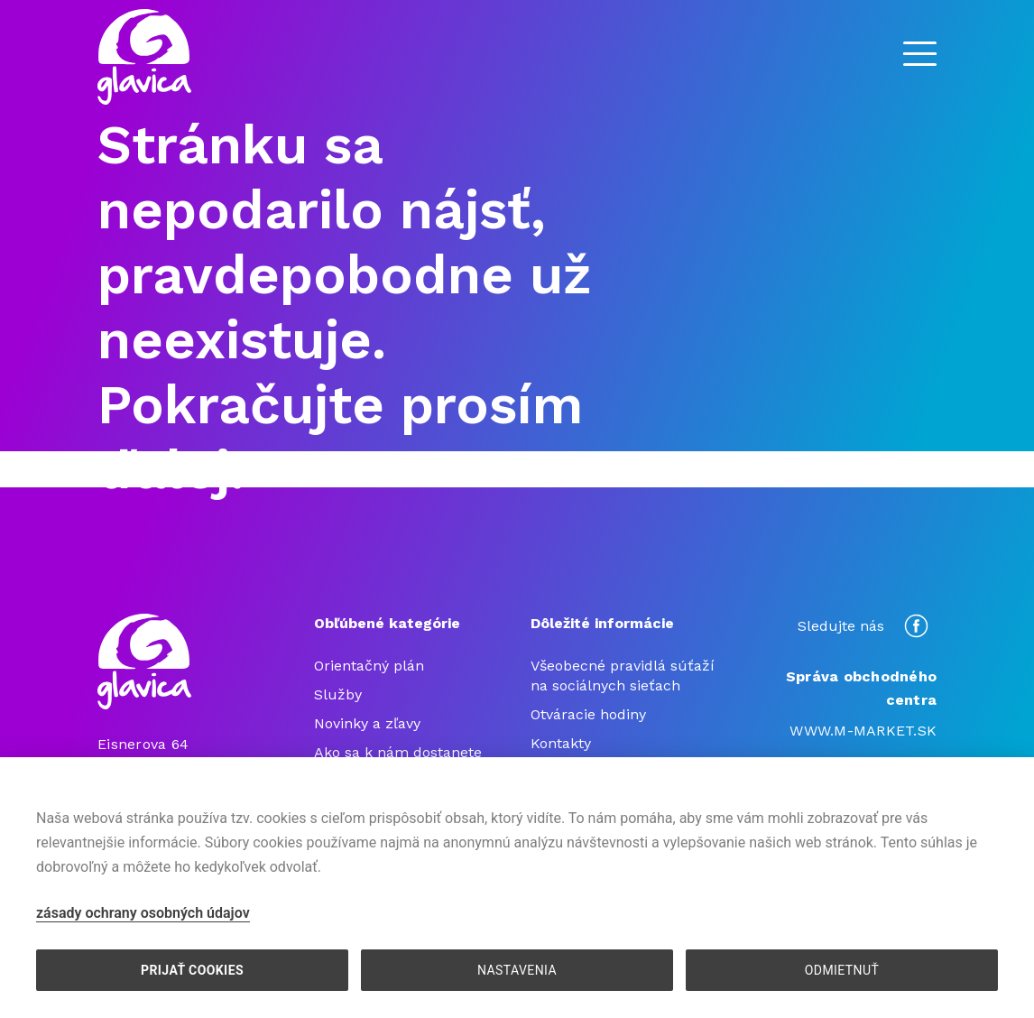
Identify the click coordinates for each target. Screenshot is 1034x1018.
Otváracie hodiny (588, 714)
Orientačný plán (369, 665)
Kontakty (561, 743)
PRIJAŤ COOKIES (192, 970)
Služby (338, 694)
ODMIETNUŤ (842, 970)
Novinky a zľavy (367, 723)
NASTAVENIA (517, 970)
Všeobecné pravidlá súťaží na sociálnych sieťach (623, 675)
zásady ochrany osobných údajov (143, 912)
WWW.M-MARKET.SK (863, 730)
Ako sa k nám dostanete (398, 752)
